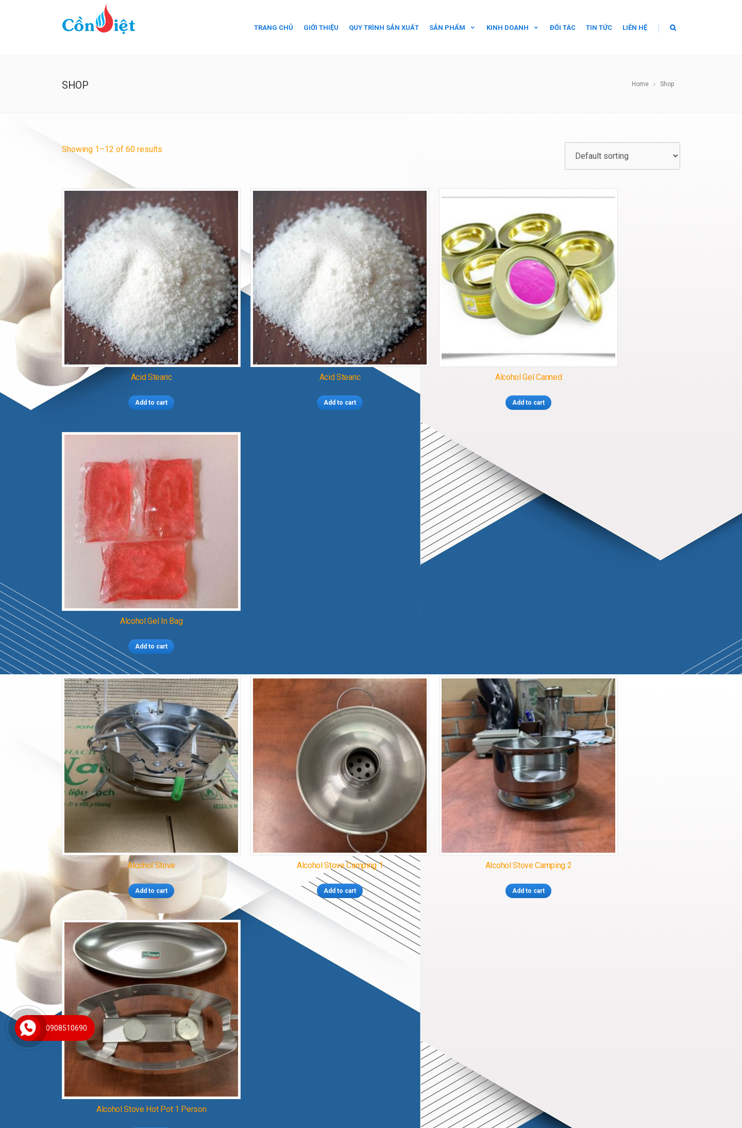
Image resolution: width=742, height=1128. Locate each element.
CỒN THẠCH (293, 935)
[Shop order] (622, 156)
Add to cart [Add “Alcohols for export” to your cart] (135, 789)
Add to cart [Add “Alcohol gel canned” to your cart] (450, 369)
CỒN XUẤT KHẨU (355, 949)
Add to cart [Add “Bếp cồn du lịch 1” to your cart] (292, 789)
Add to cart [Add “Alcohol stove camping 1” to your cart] (292, 579)
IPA (423, 1004)
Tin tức (599, 27)
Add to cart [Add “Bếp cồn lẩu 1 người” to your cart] (608, 789)
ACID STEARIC (386, 990)
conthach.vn (123, 1054)
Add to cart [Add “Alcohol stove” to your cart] (135, 579)
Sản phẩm (452, 27)
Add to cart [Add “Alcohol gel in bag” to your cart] (608, 369)
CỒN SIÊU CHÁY (344, 935)
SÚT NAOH (394, 1004)
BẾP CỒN (307, 949)
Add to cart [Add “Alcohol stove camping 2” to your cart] (450, 579)
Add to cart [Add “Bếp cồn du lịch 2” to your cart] (450, 789)
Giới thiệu (321, 27)
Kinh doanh (512, 27)
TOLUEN (447, 1004)
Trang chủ (273, 27)
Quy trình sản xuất (384, 27)
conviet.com (124, 1039)
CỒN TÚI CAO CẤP (406, 935)
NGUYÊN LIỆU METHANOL (315, 990)
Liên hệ (634, 27)
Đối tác (563, 27)
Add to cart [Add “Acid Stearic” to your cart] (135, 369)
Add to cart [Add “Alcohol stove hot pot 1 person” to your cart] (608, 579)
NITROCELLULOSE (341, 1004)
